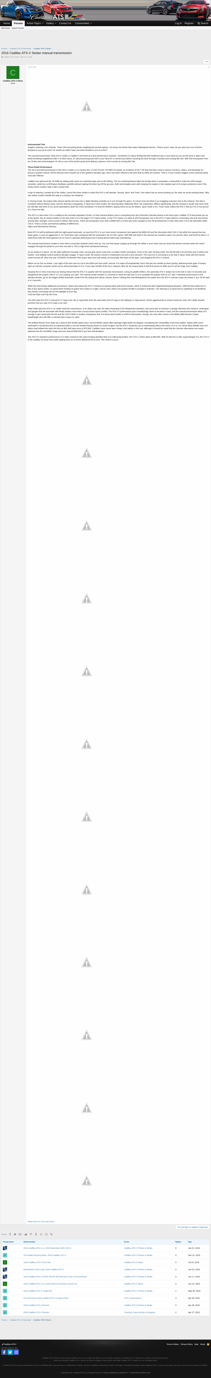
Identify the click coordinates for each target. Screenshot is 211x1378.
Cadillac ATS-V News (133, 1262)
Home (6, 23)
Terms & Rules (173, 1344)
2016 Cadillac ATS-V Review (36, 1305)
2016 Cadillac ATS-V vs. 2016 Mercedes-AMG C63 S (47, 1248)
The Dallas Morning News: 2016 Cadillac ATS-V (44, 1255)
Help (196, 1344)
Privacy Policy (187, 1344)
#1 (207, 67)
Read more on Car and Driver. (42, 1221)
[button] (42, 23)
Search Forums (18, 28)
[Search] (203, 23)
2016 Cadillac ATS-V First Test (37, 1262)
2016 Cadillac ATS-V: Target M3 (37, 1291)
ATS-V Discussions (132, 1298)
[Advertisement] (105, 41)
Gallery (50, 23)
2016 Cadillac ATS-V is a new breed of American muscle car (50, 1284)
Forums (18, 23)
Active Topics (34, 23)
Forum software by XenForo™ (127, 1373)
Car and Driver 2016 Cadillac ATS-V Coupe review (45, 1298)
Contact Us (65, 23)
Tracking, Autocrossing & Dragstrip (139, 1312)
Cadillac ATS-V (9, 1344)
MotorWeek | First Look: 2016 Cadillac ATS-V (43, 1269)
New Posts (5, 28)
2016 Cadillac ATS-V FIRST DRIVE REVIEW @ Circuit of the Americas (55, 1276)
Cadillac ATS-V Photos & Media (138, 1248)
